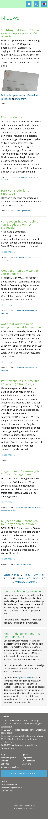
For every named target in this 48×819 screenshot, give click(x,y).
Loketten (5, 763)
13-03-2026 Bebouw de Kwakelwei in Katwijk (22, 736)
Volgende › (21, 581)
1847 (43, 578)
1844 (20, 578)
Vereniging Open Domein (24, 808)
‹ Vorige (15, 574)
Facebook (6, 98)
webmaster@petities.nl (11, 787)
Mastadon (32, 95)
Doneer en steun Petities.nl (24, 773)
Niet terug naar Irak (23, 211)
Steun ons (26, 763)
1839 (27, 574)
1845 (27, 578)
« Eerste (6, 574)
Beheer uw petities (10, 767)
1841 (42, 574)
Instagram (20, 98)
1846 (35, 578)
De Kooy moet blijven (23, 564)
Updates (25, 754)
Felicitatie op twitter (11, 95)
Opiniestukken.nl (26, 677)
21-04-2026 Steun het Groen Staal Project (21, 720)
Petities (4, 760)
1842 (5, 578)
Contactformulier (9, 784)
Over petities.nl (29, 760)
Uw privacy (27, 757)
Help (3, 754)
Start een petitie (8, 757)
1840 (35, 574)
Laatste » (32, 581)
